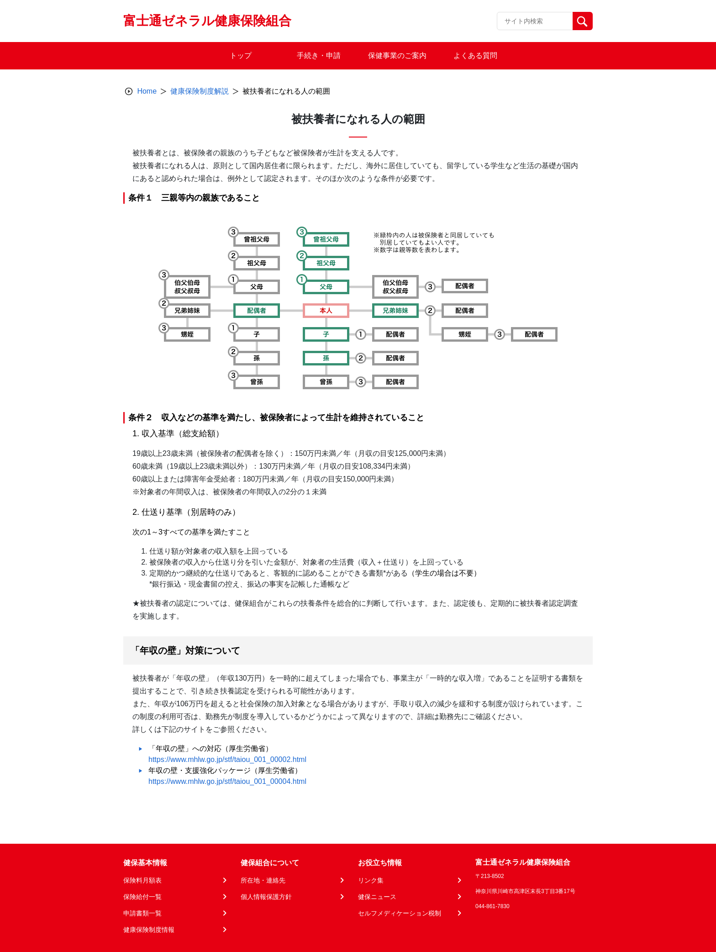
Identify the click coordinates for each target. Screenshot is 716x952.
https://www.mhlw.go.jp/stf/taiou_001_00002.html (227, 759)
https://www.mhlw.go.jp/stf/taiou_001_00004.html (227, 781)
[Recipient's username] (535, 21)
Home (147, 91)
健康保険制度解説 (199, 91)
